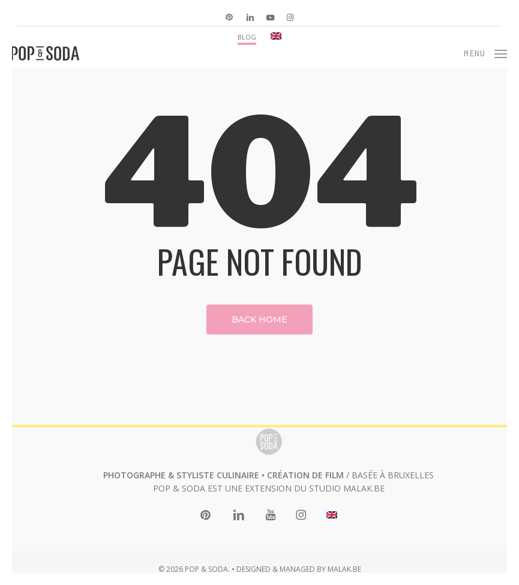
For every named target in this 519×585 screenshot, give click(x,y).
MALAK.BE (364, 488)
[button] (486, 52)
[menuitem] (276, 36)
